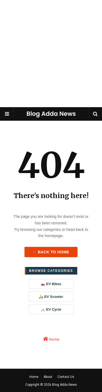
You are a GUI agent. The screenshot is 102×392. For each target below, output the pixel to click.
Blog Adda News (64, 385)
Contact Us (65, 377)
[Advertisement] (51, 53)
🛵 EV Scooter (51, 297)
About (48, 377)
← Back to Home (51, 252)
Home (51, 339)
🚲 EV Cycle (51, 309)
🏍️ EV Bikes (51, 284)
